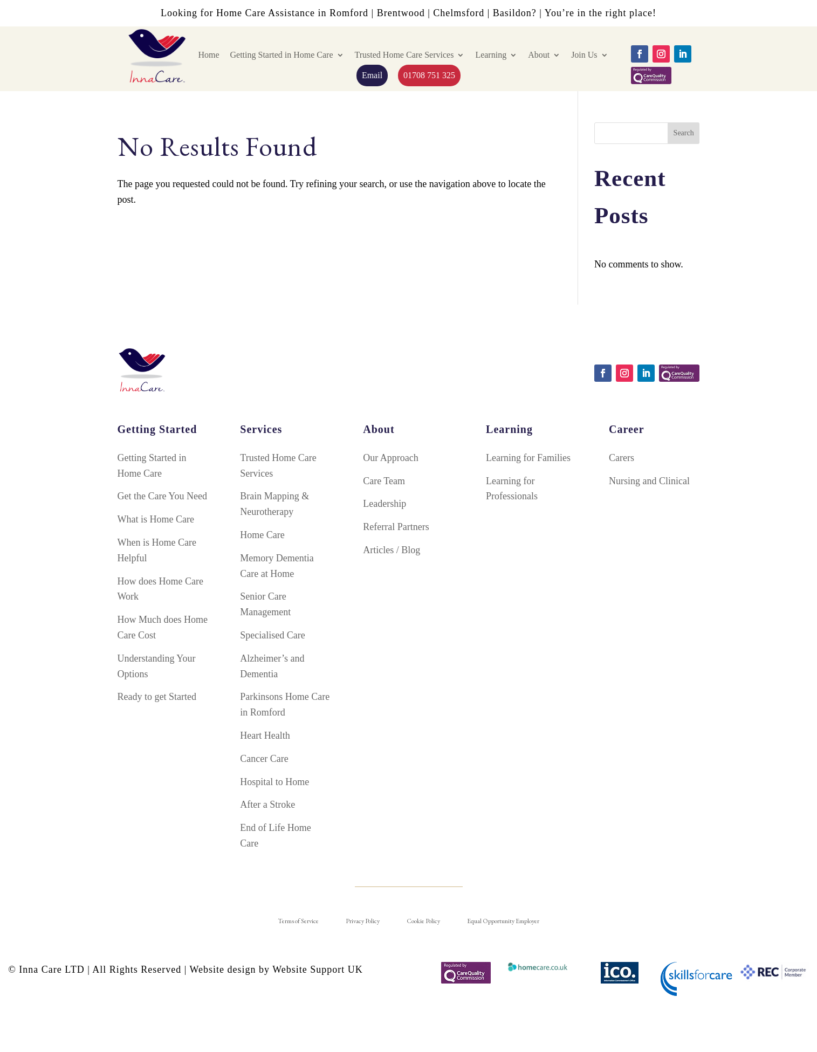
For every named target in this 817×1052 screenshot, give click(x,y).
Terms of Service (298, 921)
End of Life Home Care (275, 835)
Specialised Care (272, 635)
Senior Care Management (265, 604)
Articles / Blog (391, 550)
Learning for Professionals (512, 489)
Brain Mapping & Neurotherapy (274, 504)
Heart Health (265, 735)
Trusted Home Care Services (404, 54)
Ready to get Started (157, 696)
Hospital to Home (274, 781)
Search (684, 133)
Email (372, 75)
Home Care (262, 535)
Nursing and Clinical (649, 481)
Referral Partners (396, 526)
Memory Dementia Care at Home (276, 566)
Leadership (384, 503)
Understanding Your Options (157, 666)
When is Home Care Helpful (157, 550)
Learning (490, 54)
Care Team (384, 481)
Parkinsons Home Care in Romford (284, 704)
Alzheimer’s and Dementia (272, 666)
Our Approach (390, 457)
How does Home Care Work (160, 589)
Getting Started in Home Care (281, 54)
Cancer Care (264, 758)
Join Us (584, 54)
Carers (621, 457)
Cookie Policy (423, 921)
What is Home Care (156, 519)
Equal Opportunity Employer (503, 921)
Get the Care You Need (162, 496)
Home (208, 54)
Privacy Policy (363, 921)
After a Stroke (267, 804)
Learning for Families (528, 457)
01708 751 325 (429, 75)
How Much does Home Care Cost (163, 627)
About (539, 54)
